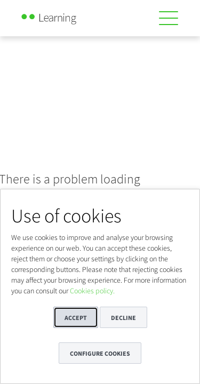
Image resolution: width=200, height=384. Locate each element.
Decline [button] (123, 318)
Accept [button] (76, 318)
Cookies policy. (92, 290)
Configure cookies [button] (100, 353)
